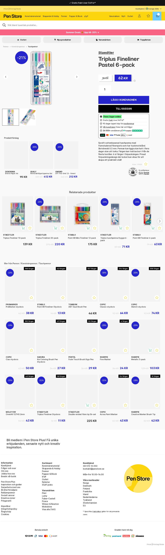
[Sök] (82, 24)
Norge (86, 483)
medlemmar (128, 123)
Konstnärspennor (18, 47)
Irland (85, 494)
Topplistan (145, 40)
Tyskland (87, 500)
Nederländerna (90, 497)
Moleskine (47, 506)
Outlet (130, 16)
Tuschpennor (33, 47)
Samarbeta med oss (10, 487)
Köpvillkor (5, 506)
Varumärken (114, 16)
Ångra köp (6, 511)
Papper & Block (75, 16)
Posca (45, 501)
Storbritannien (90, 502)
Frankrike (87, 491)
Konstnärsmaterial (33, 16)
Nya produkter (64, 40)
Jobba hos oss (8, 473)
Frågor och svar (8, 468)
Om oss (4, 471)
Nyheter (46, 482)
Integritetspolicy (9, 509)
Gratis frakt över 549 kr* (82, 3)
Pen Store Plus (8, 481)
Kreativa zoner (8, 498)
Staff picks (47, 484)
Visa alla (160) (48, 509)
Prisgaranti (6, 500)
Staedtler (106, 53)
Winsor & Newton (50, 504)
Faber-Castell (48, 498)
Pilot (44, 493)
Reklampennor (8, 492)
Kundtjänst (140, 9)
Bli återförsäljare (9, 490)
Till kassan (124, 108)
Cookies (5, 514)
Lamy (44, 496)
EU (84, 505)
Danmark (87, 485)
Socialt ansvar (8, 495)
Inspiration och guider (11, 484)
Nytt (123, 16)
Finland (86, 488)
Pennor (64, 16)
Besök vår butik (8, 476)
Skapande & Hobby (51, 16)
